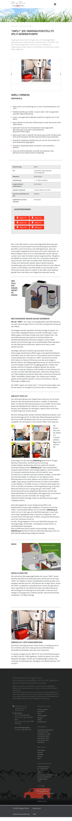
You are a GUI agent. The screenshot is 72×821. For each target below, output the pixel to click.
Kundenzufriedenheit (44, 778)
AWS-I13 (23, 219)
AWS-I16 (23, 224)
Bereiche (41, 749)
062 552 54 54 (24, 717)
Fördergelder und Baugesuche (47, 776)
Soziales (40, 719)
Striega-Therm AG (31, 4)
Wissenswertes (44, 765)
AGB (34, 816)
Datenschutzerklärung (21, 816)
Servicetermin (42, 723)
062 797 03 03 (26, 731)
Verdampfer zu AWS (43, 735)
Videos (39, 721)
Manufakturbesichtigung (45, 795)
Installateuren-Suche (44, 791)
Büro (39, 760)
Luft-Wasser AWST (43, 738)
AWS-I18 (23, 229)
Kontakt (41, 800)
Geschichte (41, 713)
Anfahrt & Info (42, 803)
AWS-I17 (38, 224)
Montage (40, 756)
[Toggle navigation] (55, 4)
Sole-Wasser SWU (43, 742)
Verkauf (39, 754)
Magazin (40, 772)
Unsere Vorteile (42, 711)
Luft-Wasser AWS (43, 733)
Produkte (14, 26)
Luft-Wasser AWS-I (26, 26)
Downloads (41, 744)
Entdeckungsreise (43, 768)
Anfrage (41, 787)
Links (39, 782)
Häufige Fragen (42, 780)
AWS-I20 (38, 229)
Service (39, 758)
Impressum (36, 810)
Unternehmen (44, 708)
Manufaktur (41, 752)
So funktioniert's (42, 770)
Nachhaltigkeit (42, 717)
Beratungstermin (43, 793)
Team (39, 715)
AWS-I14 (38, 219)
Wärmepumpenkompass (45, 731)
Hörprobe (40, 774)
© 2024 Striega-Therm (21, 810)
